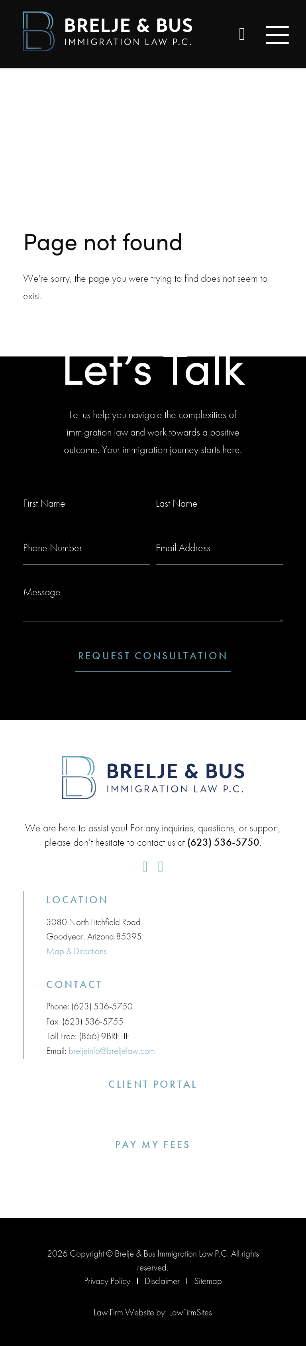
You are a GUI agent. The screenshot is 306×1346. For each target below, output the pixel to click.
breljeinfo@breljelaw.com (112, 1050)
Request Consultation (153, 655)
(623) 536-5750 (102, 1006)
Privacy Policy (107, 1279)
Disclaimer (162, 1279)
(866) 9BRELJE (104, 1035)
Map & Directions (76, 951)
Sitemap (208, 1279)
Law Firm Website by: (130, 1310)
